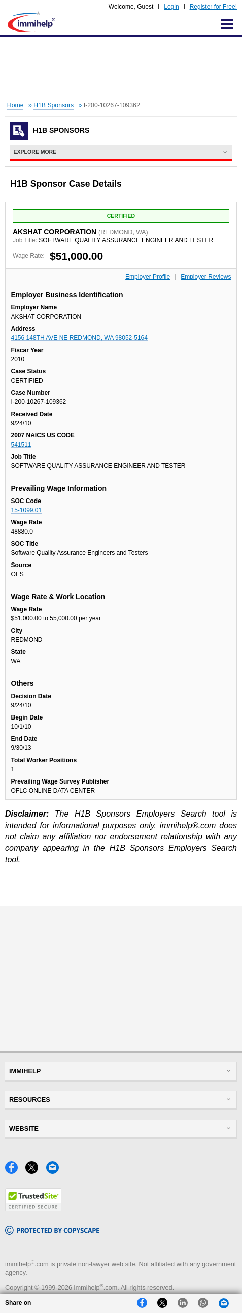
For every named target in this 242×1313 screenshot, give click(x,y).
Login (171, 6)
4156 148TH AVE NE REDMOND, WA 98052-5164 (79, 337)
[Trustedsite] (33, 1208)
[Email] (55, 1171)
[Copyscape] (52, 1232)
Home (15, 105)
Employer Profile (147, 276)
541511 (21, 444)
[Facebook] (15, 1171)
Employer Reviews (206, 276)
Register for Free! (213, 6)
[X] (35, 1171)
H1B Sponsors (53, 105)
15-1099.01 (26, 510)
